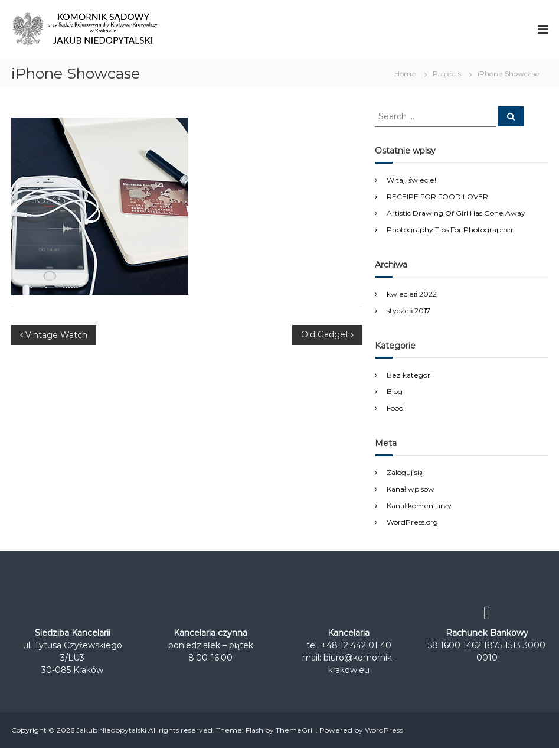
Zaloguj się (404, 472)
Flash (254, 730)
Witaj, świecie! (411, 179)
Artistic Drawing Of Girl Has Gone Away (456, 213)
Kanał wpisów (410, 488)
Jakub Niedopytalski (111, 730)
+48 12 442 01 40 (356, 645)
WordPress (384, 730)
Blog (395, 391)
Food (395, 408)
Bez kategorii (410, 374)
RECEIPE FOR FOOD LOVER (437, 196)
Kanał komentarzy (419, 505)
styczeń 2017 (408, 310)
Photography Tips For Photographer (450, 229)
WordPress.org (412, 522)
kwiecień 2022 (412, 294)
